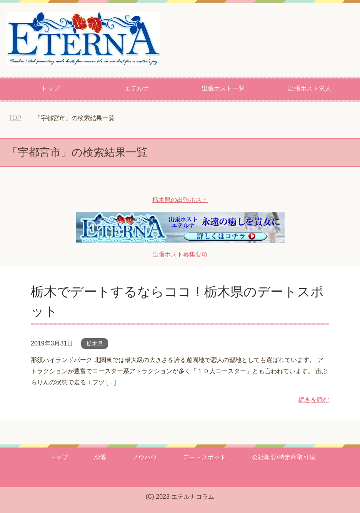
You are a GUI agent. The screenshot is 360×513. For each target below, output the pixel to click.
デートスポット (204, 457)
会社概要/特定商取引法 (283, 457)
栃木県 (95, 343)
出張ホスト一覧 (223, 88)
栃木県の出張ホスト (180, 199)
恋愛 (100, 457)
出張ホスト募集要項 (180, 254)
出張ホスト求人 (309, 88)
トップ (50, 88)
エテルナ (137, 88)
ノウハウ (144, 457)
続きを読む (313, 399)
